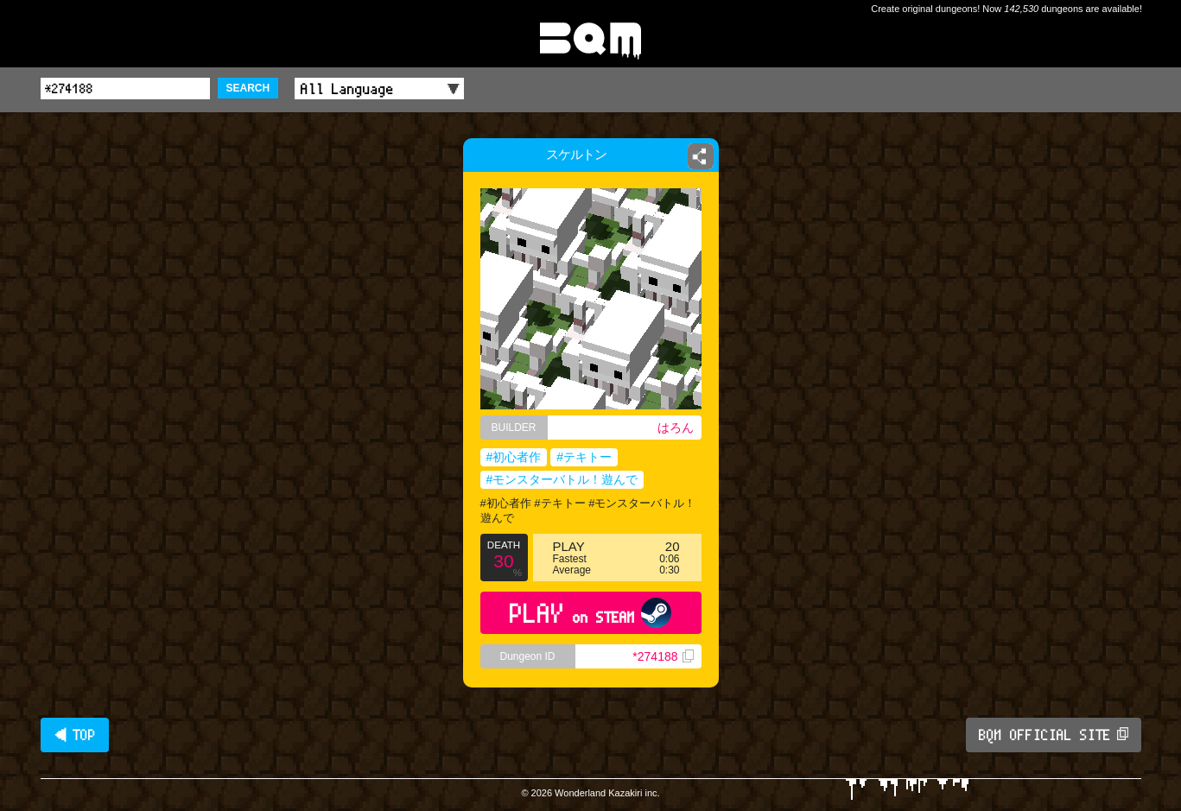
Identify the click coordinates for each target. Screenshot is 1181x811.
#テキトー (584, 457)
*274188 (662, 656)
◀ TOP (75, 735)
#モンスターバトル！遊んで (562, 479)
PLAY (590, 613)
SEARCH (248, 88)
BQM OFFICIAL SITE (1053, 735)
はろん (675, 427)
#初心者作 (514, 457)
